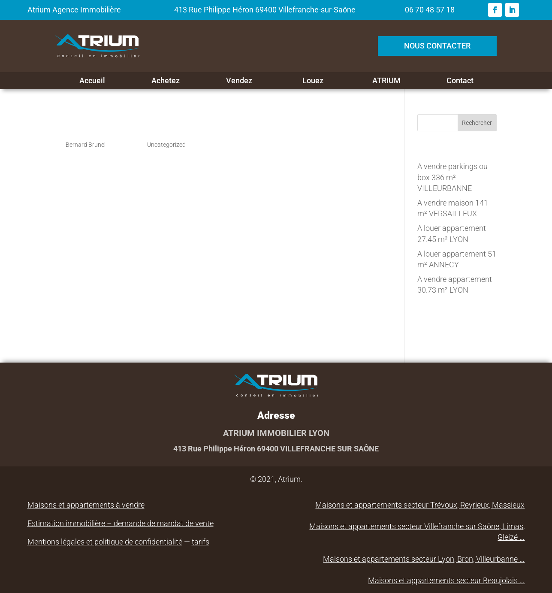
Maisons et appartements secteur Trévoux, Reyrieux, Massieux (420, 504)
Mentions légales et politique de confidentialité (104, 541)
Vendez (239, 81)
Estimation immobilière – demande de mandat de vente (120, 523)
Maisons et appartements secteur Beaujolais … (446, 580)
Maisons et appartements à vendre (86, 504)
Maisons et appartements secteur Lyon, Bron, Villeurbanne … (424, 558)
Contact (460, 81)
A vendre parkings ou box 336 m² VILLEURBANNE (452, 177)
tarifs (200, 541)
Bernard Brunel (86, 144)
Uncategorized (166, 144)
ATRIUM (386, 81)
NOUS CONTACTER (437, 45)
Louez (312, 81)
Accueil (92, 81)
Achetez (165, 81)
